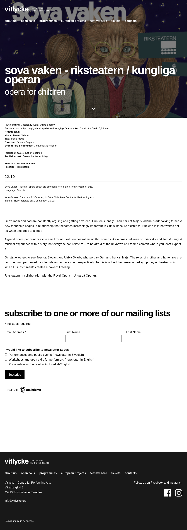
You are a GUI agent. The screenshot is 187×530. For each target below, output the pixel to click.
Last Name (133, 332)
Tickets (115, 20)
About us (11, 20)
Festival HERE (98, 20)
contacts (131, 20)
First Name (72, 332)
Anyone (30, 521)
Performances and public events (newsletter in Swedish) (46, 354)
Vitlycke (27, 10)
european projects (73, 20)
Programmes (48, 20)
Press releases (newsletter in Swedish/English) (40, 364)
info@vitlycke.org (15, 500)
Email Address (15, 332)
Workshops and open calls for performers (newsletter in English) (51, 359)
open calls (28, 20)
